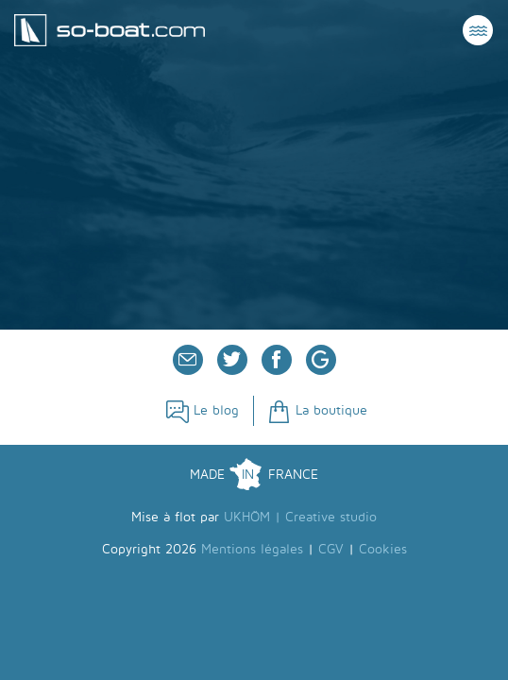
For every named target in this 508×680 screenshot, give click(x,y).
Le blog (202, 410)
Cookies (383, 549)
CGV (331, 549)
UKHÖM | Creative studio (300, 517)
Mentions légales (252, 549)
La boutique (317, 410)
